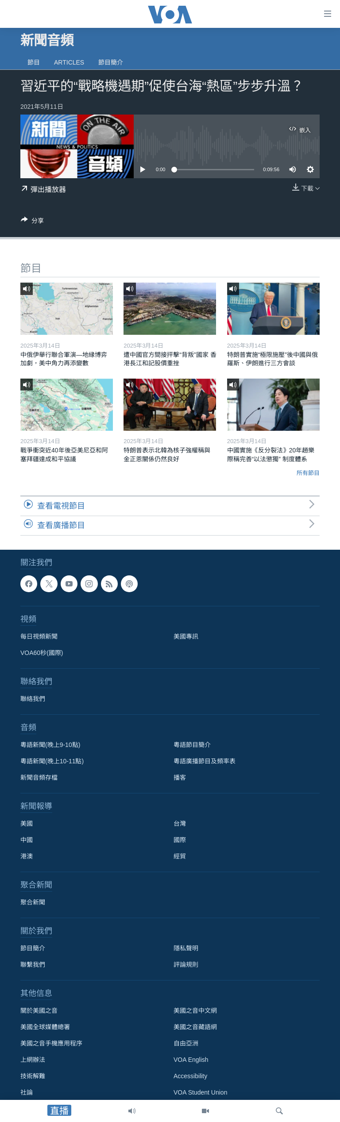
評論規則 (186, 964)
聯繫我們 (32, 964)
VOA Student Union (200, 1092)
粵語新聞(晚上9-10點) (50, 744)
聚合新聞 (32, 902)
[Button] (32, 222)
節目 (33, 62)
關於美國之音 (39, 1010)
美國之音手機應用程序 (51, 1043)
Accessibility (190, 1076)
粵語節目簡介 (192, 744)
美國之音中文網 (195, 1010)
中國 (26, 839)
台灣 (180, 823)
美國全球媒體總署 (45, 1026)
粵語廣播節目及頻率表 (205, 761)
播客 (180, 777)
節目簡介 (110, 62)
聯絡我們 (32, 698)
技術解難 (32, 1076)
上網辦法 (32, 1059)
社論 (26, 1092)
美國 (26, 823)
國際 (180, 839)
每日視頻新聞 (39, 636)
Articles (69, 62)
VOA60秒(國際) (41, 652)
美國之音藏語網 (195, 1026)
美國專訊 (186, 636)
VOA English (191, 1059)
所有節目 (308, 473)
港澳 (26, 856)
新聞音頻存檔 (39, 777)
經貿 (180, 856)
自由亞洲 (186, 1043)
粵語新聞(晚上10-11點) (52, 761)
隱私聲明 (186, 948)
